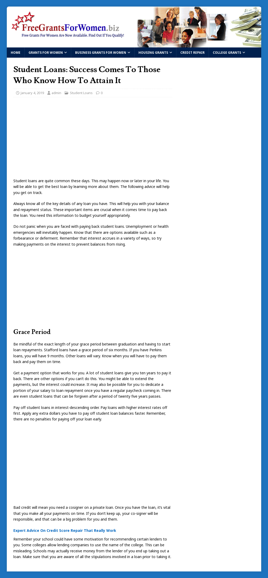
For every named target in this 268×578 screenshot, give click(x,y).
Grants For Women (46, 52)
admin (56, 92)
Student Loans (81, 92)
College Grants (227, 52)
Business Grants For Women (100, 52)
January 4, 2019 (32, 92)
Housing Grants (153, 52)
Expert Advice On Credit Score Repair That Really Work (64, 530)
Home (15, 52)
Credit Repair (192, 52)
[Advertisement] (92, 139)
